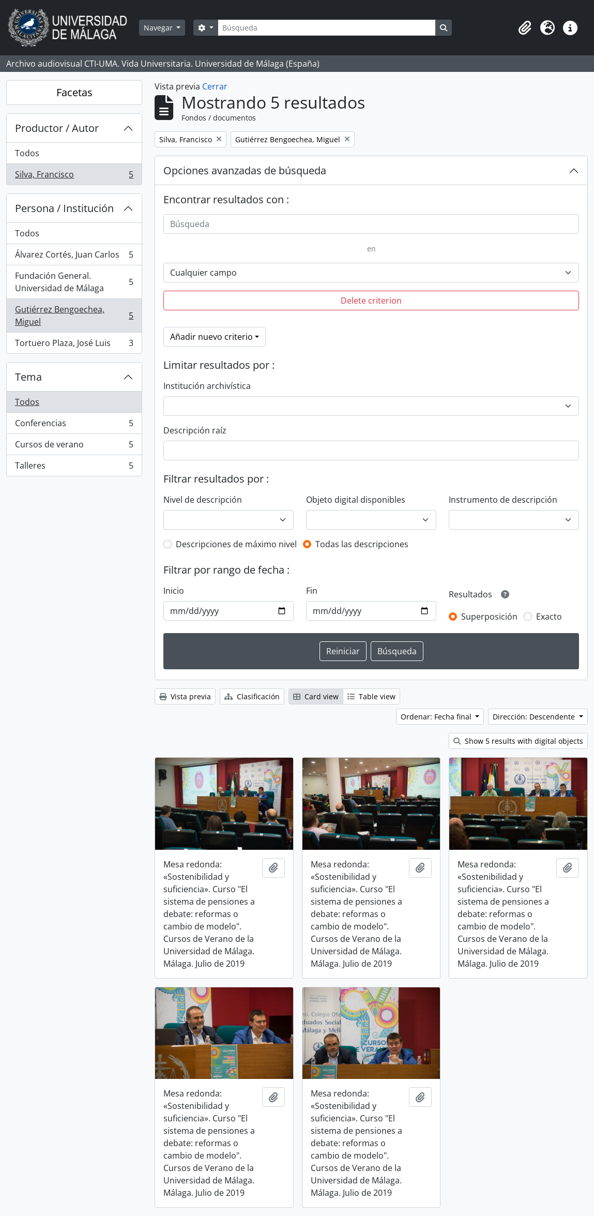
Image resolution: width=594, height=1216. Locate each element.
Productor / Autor (57, 128)
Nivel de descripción (202, 499)
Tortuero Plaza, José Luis (73, 345)
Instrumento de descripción (503, 499)
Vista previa (185, 696)
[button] (524, 28)
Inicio (173, 590)
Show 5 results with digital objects (518, 741)
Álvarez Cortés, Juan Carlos (73, 256)
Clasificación (252, 696)
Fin (311, 590)
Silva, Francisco (73, 176)
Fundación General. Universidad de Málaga (73, 282)
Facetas (74, 92)
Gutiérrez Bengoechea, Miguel (73, 315)
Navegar (159, 28)
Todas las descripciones (361, 544)
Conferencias (73, 425)
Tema (28, 377)
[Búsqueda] (327, 28)
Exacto (549, 616)
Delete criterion (371, 300)
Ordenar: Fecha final (437, 717)
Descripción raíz (194, 430)
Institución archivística (207, 386)
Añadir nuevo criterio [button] (211, 336)
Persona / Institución (64, 208)
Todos (27, 153)
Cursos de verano (73, 446)
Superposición (489, 616)
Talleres (73, 467)
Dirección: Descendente (535, 717)
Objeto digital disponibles (355, 499)
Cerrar (214, 86)
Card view (316, 696)
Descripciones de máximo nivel (236, 544)
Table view (371, 696)
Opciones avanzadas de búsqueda (244, 170)
